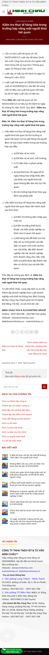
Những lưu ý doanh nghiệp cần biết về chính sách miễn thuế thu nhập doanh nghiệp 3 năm (27, 493)
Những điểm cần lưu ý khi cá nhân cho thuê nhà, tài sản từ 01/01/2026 (27, 465)
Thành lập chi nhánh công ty (15, 405)
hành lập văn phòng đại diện (16, 410)
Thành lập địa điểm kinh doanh (17, 414)
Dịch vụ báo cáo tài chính (14, 432)
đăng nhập (20, 376)
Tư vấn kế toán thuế (11, 440)
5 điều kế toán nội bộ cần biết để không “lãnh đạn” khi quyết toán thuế (28, 456)
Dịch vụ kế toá (9, 423)
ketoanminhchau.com (22, 567)
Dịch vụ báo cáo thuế (12, 427)
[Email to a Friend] (27, 332)
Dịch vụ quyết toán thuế (13, 436)
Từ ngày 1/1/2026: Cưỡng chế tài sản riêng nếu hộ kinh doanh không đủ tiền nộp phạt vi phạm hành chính (27, 521)
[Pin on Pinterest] (31, 332)
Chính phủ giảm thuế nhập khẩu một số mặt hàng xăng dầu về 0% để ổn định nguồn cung (28, 474)
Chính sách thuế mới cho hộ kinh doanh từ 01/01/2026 (28, 503)
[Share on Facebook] (17, 332)
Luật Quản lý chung (24, 21)
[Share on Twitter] (22, 332)
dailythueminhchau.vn (29, 571)
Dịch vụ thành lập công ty (14, 401)
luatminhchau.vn (10, 571)
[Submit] (44, 386)
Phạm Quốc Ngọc (35, 39)
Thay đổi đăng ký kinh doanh (16, 418)
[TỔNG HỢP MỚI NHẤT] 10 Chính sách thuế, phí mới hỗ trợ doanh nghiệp (27, 484)
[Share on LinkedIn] (36, 332)
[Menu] (3, 11)
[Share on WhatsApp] (13, 332)
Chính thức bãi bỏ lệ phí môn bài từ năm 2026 (28, 511)
